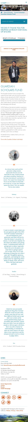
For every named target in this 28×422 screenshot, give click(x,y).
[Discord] (8, 402)
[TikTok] (3, 402)
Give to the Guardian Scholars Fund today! (12, 139)
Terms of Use (20, 410)
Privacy (13, 410)
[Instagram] (8, 397)
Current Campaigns (19, 12)
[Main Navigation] (26, 2)
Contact (3, 385)
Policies (8, 410)
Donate (2, 387)
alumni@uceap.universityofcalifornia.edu (14, 365)
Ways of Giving (8, 12)
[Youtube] (19, 397)
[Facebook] (3, 397)
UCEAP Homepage (5, 388)
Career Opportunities (6, 384)
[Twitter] (14, 397)
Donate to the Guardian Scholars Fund (14, 49)
